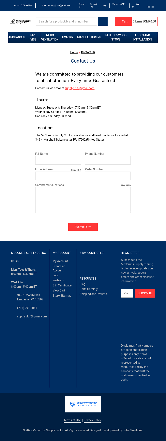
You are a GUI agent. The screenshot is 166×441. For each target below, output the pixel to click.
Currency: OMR (118, 5)
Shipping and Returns (93, 294)
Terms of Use (72, 420)
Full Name (41, 153)
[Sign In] (136, 5)
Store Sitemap (62, 295)
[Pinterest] (102, 263)
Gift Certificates (63, 285)
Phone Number (94, 153)
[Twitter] (95, 263)
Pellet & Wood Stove (117, 37)
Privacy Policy (92, 420)
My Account (60, 261)
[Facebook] (82, 263)
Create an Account (59, 268)
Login (56, 275)
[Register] (150, 5)
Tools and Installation (145, 37)
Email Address (58, 169)
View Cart (59, 290)
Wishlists (58, 280)
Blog (104, 5)
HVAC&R (69, 37)
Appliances (18, 37)
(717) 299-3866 (27, 308)
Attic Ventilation (51, 37)
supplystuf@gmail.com (79, 88)
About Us (81, 5)
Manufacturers (91, 37)
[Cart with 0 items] (123, 21)
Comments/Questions (83, 185)
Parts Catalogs (89, 289)
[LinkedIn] (88, 263)
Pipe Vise (35, 37)
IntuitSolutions (133, 430)
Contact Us (93, 5)
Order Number (94, 169)
